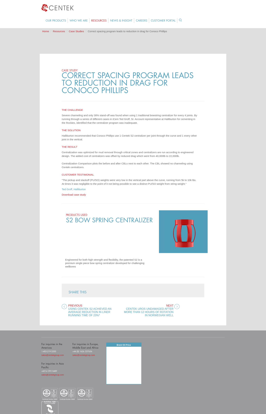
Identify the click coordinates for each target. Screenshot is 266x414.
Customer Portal (163, 20)
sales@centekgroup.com (52, 355)
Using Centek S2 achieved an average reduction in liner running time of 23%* (93, 310)
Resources (99, 20)
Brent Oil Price (124, 345)
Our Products (56, 20)
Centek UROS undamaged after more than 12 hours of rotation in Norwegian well (148, 310)
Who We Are (79, 20)
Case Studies (76, 31)
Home (45, 31)
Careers (141, 20)
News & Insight (121, 20)
